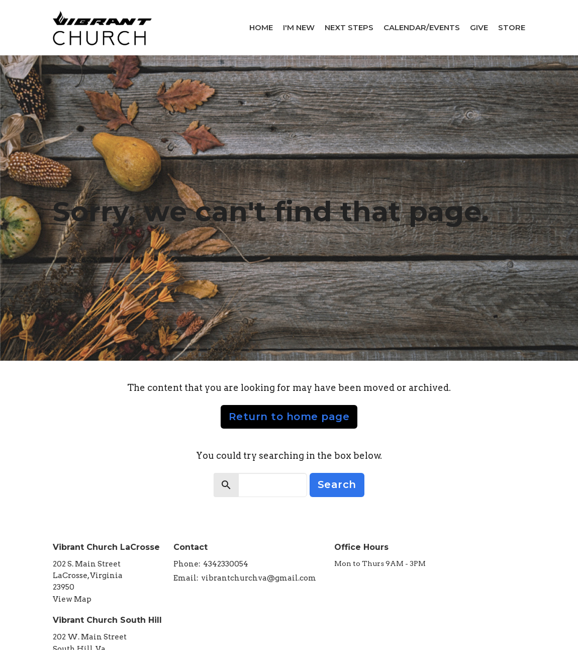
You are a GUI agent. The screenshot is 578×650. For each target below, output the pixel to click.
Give (479, 27)
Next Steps (349, 27)
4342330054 (225, 563)
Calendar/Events (421, 27)
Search (337, 484)
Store (511, 27)
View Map (72, 599)
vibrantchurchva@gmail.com (258, 578)
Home (261, 27)
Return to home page (289, 417)
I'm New (299, 27)
